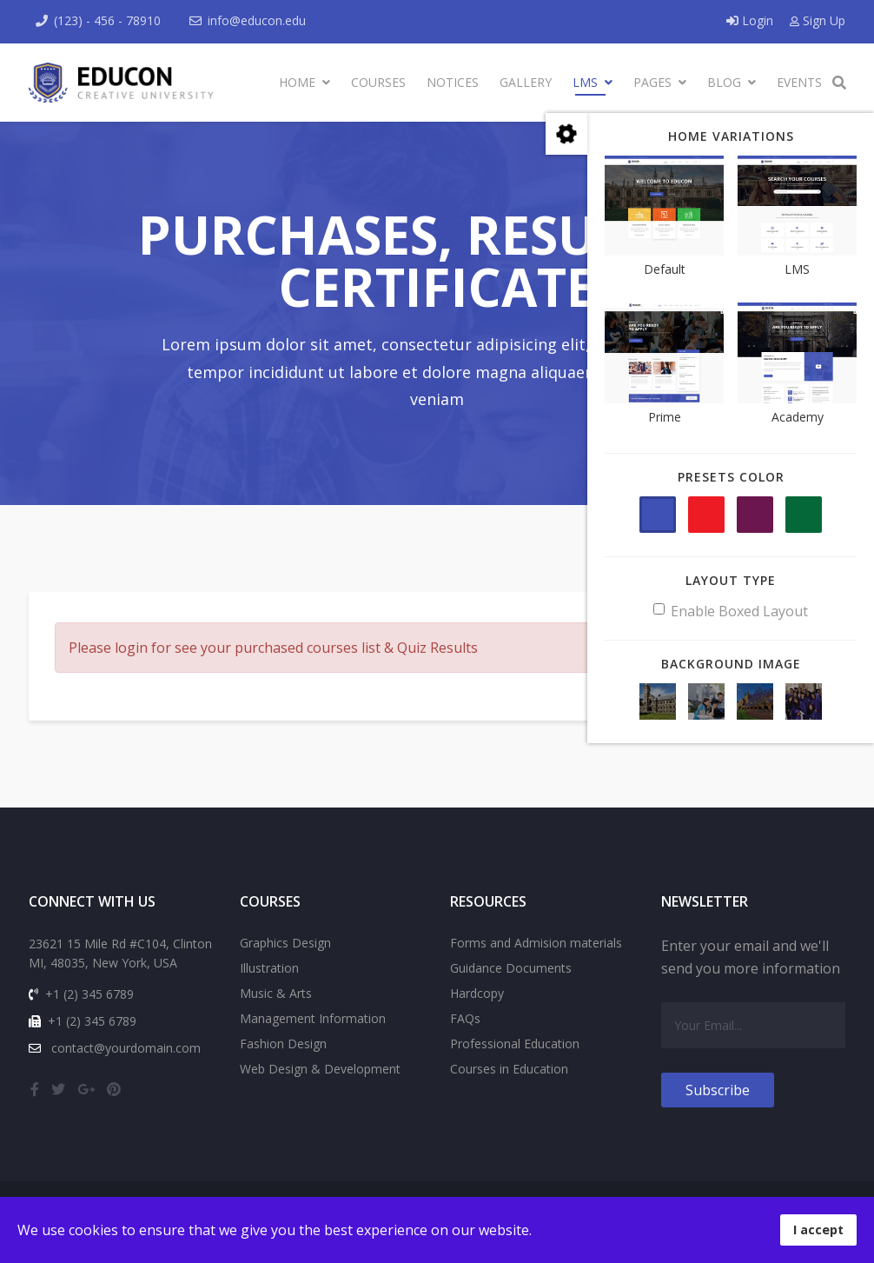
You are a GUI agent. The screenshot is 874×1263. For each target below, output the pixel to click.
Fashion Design (283, 1043)
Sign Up (817, 20)
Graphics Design (285, 942)
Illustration (269, 968)
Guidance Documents (511, 968)
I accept (818, 1229)
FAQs (465, 1018)
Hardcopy (477, 993)
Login (751, 20)
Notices (453, 82)
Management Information (313, 1018)
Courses (378, 82)
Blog (724, 82)
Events (799, 82)
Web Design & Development (320, 1068)
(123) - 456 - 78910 (107, 20)
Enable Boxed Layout (730, 611)
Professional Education (514, 1043)
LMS (585, 82)
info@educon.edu (257, 20)
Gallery (526, 82)
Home (297, 82)
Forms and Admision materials (536, 942)
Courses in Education (509, 1068)
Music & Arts (276, 993)
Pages (652, 82)
